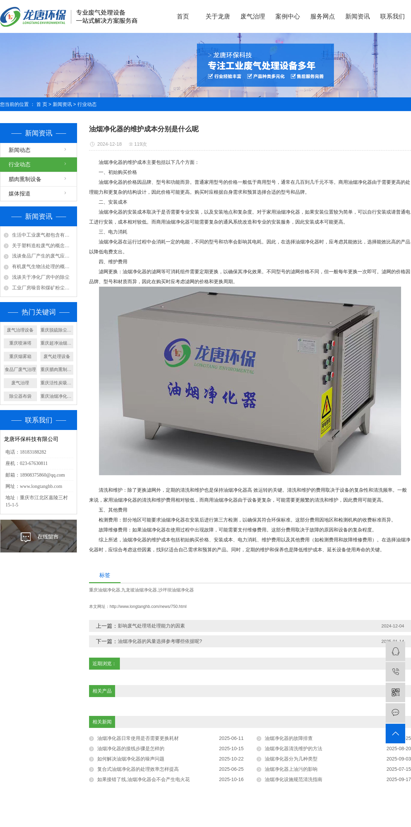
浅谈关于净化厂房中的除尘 (41, 277)
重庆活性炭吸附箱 (57, 382)
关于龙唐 (218, 16)
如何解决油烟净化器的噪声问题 (130, 759)
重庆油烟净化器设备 (57, 396)
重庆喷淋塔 (20, 343)
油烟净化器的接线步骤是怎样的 (130, 748)
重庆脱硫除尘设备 (57, 330)
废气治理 (252, 16)
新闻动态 (19, 150)
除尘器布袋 (20, 396)
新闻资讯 (357, 16)
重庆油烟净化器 (104, 589)
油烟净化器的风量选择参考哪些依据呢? (160, 641)
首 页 (41, 104)
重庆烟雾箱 (20, 356)
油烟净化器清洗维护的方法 (293, 748)
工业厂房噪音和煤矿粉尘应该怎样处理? (42, 287)
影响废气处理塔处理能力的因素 (151, 625)
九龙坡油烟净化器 (139, 589)
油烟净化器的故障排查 (289, 738)
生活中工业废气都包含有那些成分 (42, 235)
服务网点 (322, 16)
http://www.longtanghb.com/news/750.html (148, 606)
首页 (183, 16)
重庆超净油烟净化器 (57, 343)
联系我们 (392, 16)
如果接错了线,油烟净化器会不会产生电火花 (143, 779)
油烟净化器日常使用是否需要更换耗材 (138, 738)
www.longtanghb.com (41, 486)
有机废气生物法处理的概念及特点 (42, 266)
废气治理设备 (20, 330)
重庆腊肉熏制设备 (57, 369)
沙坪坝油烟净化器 (176, 589)
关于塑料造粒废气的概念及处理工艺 (42, 245)
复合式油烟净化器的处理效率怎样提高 (138, 769)
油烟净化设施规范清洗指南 (293, 779)
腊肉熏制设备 (25, 179)
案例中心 (287, 16)
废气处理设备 (56, 356)
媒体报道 (19, 193)
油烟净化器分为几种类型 (291, 759)
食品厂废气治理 (20, 369)
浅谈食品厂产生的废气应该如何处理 (42, 256)
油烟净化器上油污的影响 (291, 769)
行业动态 (87, 104)
